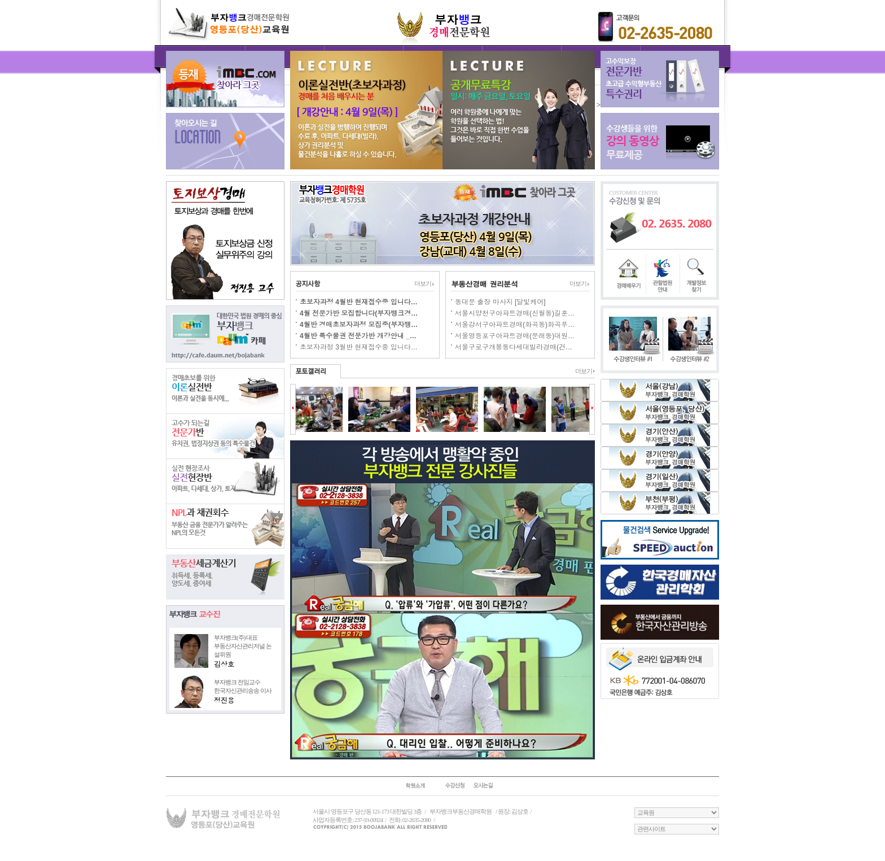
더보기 (424, 283)
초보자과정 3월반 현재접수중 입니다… (359, 347)
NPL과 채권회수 (225, 526)
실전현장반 (225, 481)
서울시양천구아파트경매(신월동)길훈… (515, 313)
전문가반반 (225, 435)
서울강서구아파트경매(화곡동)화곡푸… (515, 325)
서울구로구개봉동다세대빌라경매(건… (513, 347)
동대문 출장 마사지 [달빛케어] (500, 302)
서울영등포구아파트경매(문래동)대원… (515, 336)
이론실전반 (225, 390)
